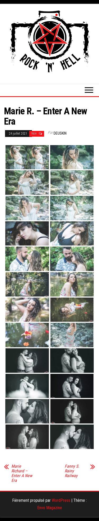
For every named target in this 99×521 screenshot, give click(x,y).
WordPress (61, 500)
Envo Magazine (49, 507)
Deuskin (60, 133)
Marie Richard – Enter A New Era (21, 473)
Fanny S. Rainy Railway (72, 471)
